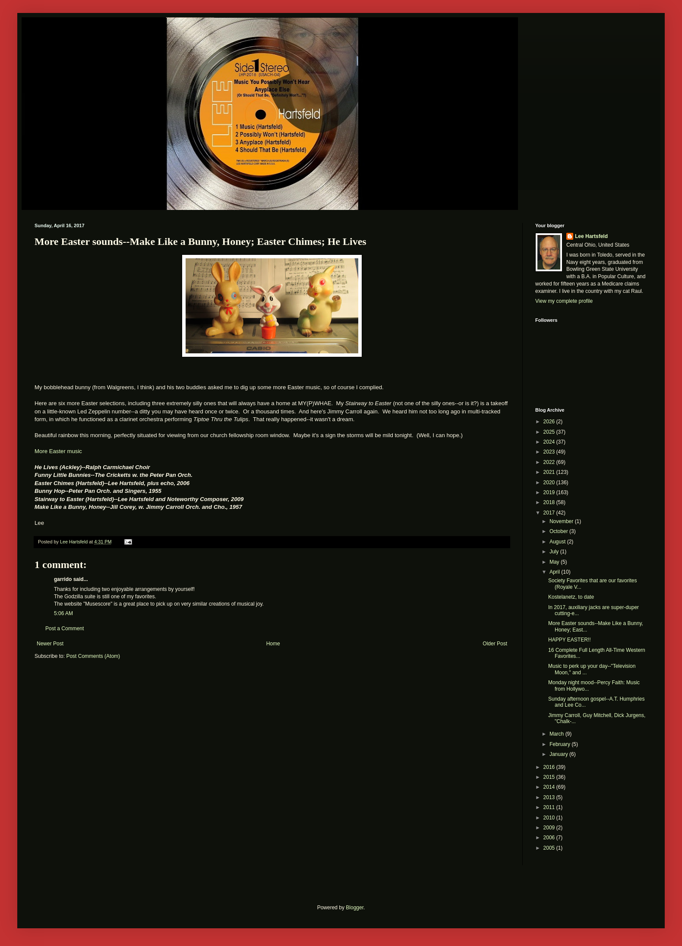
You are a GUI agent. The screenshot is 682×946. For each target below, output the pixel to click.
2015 (549, 777)
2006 (549, 838)
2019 (549, 492)
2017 (549, 513)
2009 (549, 828)
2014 (549, 787)
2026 (549, 422)
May (555, 562)
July (554, 552)
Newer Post (50, 644)
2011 (549, 807)
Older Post (495, 644)
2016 (549, 767)
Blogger (354, 908)
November (562, 521)
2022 (549, 462)
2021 (549, 472)
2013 (549, 797)
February (560, 744)
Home (273, 644)
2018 (549, 502)
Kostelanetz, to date (571, 597)
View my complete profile (564, 301)
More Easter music (58, 451)
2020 (549, 482)
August (558, 542)
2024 (549, 442)
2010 (549, 818)
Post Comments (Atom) (93, 656)
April (555, 572)
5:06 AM (63, 613)
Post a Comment (64, 628)
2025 (549, 432)
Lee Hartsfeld (591, 236)
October (559, 531)
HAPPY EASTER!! (569, 640)
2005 (549, 848)
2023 (549, 452)
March (557, 734)
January (559, 754)
